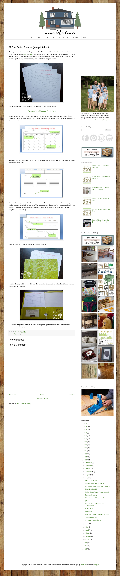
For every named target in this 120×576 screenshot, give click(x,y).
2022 (85, 433)
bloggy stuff (17, 334)
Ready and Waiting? (91, 495)
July (87, 478)
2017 (85, 448)
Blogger (96, 564)
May (87, 527)
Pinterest (85, 38)
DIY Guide (41, 38)
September (89, 472)
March (88, 533)
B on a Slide (89, 508)
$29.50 (87, 501)
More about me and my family (98, 120)
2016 (85, 451)
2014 (85, 457)
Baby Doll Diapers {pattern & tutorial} (97, 514)
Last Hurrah (88, 511)
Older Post (71, 395)
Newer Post (12, 395)
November (89, 465)
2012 (24, 54)
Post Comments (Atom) (24, 404)
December (89, 462)
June (87, 524)
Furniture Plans (51, 38)
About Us (61, 38)
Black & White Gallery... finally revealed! (97, 498)
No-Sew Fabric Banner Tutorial (94, 483)
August (88, 475)
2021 (85, 436)
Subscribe (7, 571)
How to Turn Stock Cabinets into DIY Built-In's (100, 188)
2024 (85, 426)
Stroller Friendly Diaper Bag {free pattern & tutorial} (100, 221)
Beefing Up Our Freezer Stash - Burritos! (97, 486)
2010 (85, 549)
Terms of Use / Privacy (73, 38)
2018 (85, 445)
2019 (85, 442)
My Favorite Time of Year (93, 520)
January (88, 539)
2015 (85, 454)
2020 (85, 439)
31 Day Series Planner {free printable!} (97, 492)
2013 (85, 460)
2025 (85, 423)
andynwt (83, 564)
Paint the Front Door (91, 480)
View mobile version (42, 398)
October (88, 469)
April (87, 530)
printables (23, 334)
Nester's (59, 52)
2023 (85, 429)
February (88, 536)
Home (33, 38)
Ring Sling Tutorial (91, 489)
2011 (31, 54)
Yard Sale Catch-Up (91, 517)
